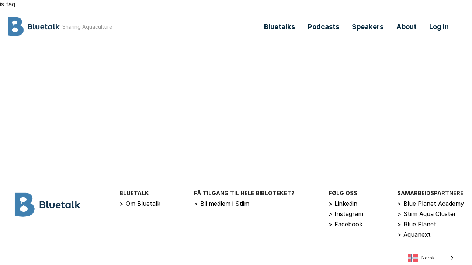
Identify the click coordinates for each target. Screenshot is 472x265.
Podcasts (323, 26)
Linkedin (343, 203)
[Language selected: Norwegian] (430, 258)
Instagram (346, 214)
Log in (439, 26)
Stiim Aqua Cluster (426, 214)
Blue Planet (416, 224)
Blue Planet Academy (430, 203)
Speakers (368, 26)
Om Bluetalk (139, 203)
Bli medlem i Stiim (221, 203)
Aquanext (414, 234)
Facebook (346, 224)
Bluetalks (279, 26)
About (406, 26)
